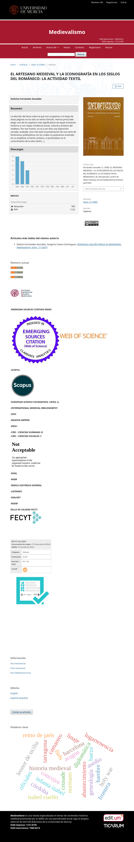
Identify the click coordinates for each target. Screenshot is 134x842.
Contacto (79, 47)
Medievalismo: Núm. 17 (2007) (32, 247)
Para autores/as (18, 668)
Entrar (124, 2)
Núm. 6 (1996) (38, 64)
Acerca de (51, 47)
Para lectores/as (18, 663)
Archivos (37, 47)
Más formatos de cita (95, 188)
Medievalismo (67, 31)
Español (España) (19, 697)
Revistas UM (97, 2)
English (14, 693)
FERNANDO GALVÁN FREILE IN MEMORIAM (99, 244)
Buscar (108, 47)
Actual (25, 47)
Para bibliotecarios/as (21, 672)
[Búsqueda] (61, 54)
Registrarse (111, 2)
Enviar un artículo (22, 712)
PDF (119, 86)
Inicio (13, 64)
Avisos (67, 47)
